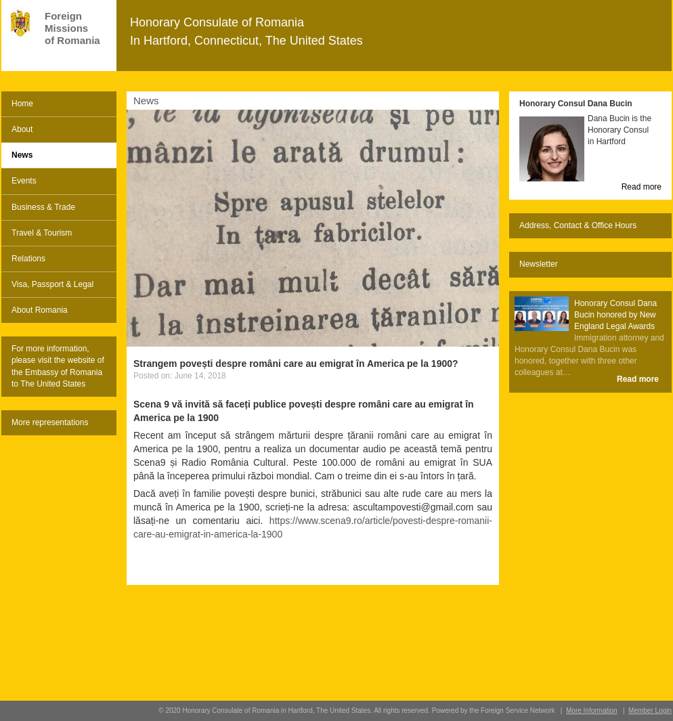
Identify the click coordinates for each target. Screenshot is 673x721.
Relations (28, 258)
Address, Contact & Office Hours (577, 225)
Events (24, 180)
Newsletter (538, 264)
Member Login (650, 710)
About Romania (40, 310)
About (22, 129)
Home (22, 103)
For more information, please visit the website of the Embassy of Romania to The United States (58, 366)
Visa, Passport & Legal (52, 284)
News (22, 155)
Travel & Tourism (42, 233)
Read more (641, 187)
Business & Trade (43, 207)
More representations (50, 422)
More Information (591, 710)
